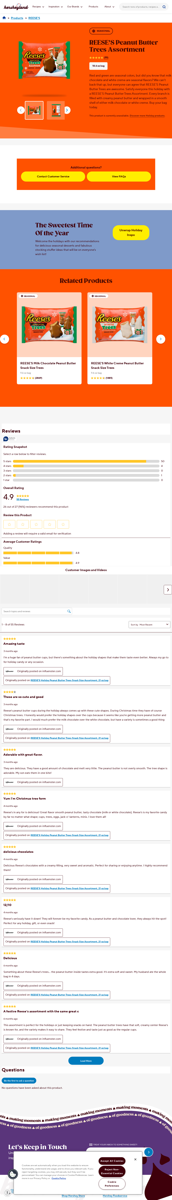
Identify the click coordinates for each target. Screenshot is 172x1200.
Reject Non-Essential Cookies (112, 1171)
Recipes (38, 6)
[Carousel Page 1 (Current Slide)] (83, 395)
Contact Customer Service (53, 176)
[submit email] (148, 1152)
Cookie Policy (59, 1178)
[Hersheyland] (4, 18)
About (109, 6)
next (67, 110)
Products (93, 6)
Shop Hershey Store (73, 1195)
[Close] (135, 1159)
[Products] (17, 18)
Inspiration (56, 6)
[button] (4, 339)
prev (21, 110)
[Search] (164, 6)
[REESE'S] (34, 18)
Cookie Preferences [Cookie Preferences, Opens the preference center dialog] (112, 1183)
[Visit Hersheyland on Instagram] (12, 1191)
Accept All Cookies (112, 1161)
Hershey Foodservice (115, 1195)
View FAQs (119, 176)
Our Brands (74, 6)
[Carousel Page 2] (88, 395)
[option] (44, 60)
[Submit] (164, 6)
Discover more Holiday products (147, 115)
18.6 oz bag (98, 65)
